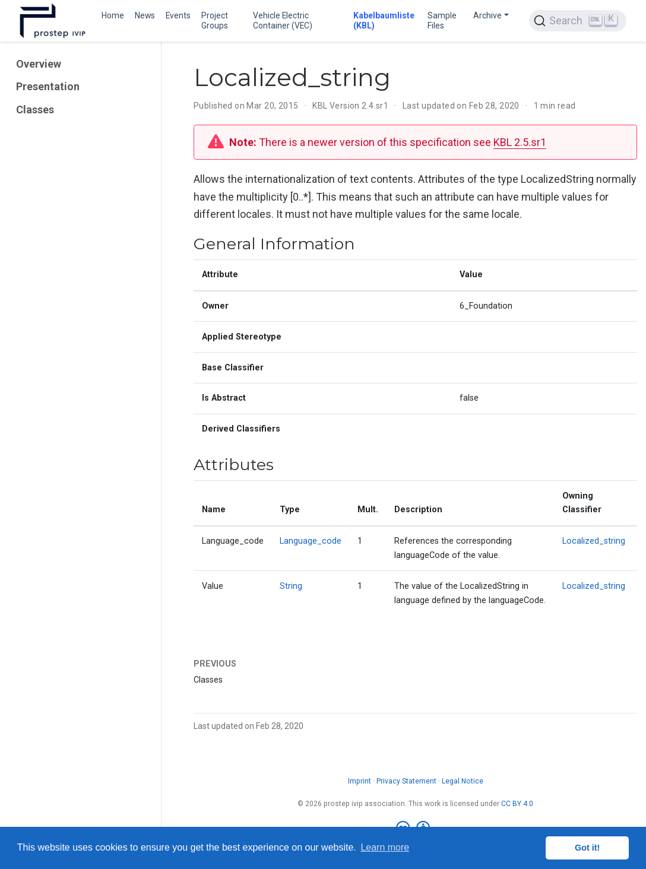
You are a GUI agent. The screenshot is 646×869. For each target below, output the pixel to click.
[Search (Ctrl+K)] (577, 20)
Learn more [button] (384, 847)
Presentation (48, 87)
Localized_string (593, 541)
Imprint (359, 781)
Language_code (310, 541)
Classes (35, 109)
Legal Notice (462, 781)
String (291, 586)
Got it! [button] (587, 847)
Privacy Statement (406, 781)
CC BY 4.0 (517, 804)
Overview (38, 64)
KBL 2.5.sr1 (519, 142)
